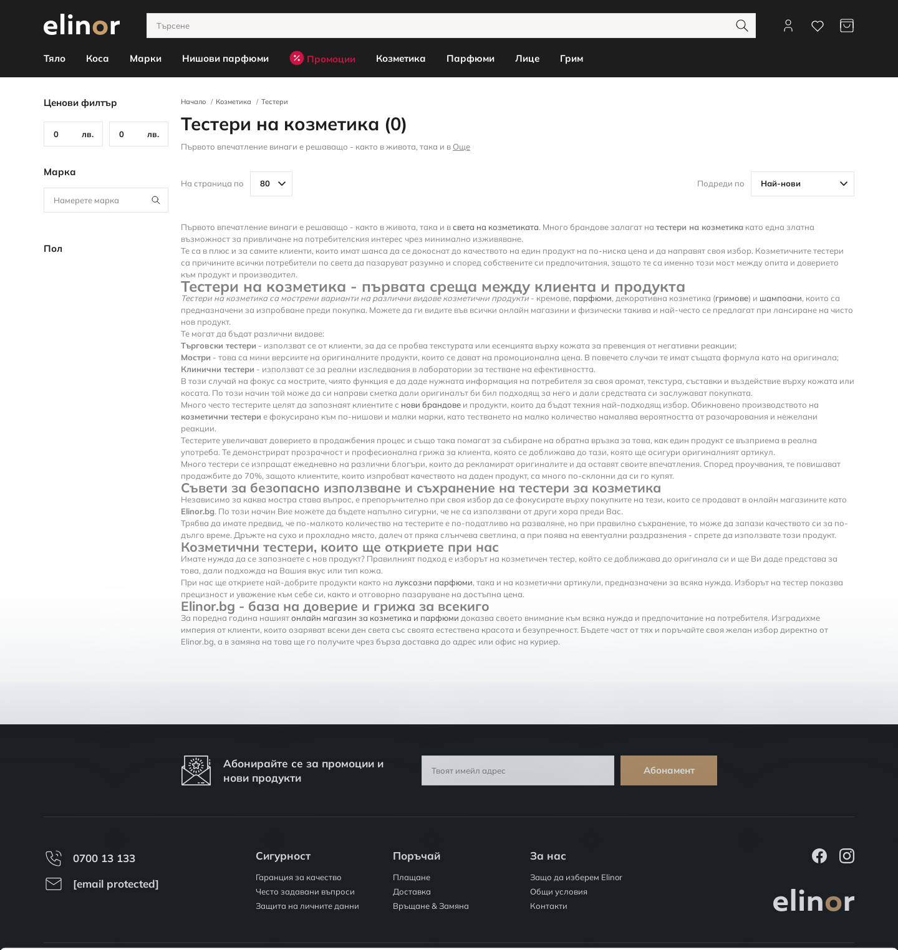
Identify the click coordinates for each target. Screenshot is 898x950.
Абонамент (669, 770)
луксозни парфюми (434, 582)
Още (461, 146)
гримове (731, 298)
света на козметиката (496, 227)
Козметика (233, 101)
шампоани (781, 298)
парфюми (592, 298)
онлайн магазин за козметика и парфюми (375, 618)
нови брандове (431, 405)
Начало (193, 101)
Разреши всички (793, 865)
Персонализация (794, 901)
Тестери (274, 101)
